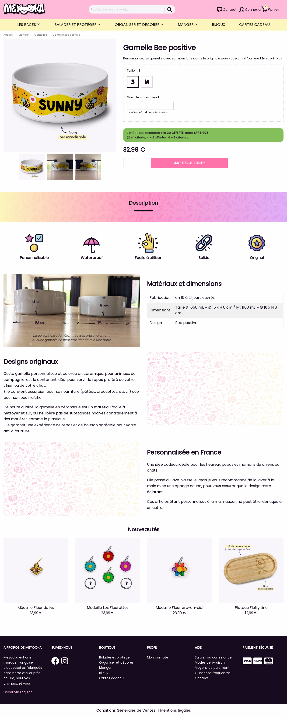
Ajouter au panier (189, 163)
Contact (230, 9)
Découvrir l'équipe (18, 692)
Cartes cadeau (254, 24)
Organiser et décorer (138, 24)
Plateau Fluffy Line (251, 607)
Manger (186, 24)
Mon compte (157, 657)
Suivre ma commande (213, 657)
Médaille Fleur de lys (36, 607)
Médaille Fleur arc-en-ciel (179, 607)
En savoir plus (272, 58)
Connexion (253, 9)
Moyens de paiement (212, 667)
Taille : (131, 70)
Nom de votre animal (143, 97)
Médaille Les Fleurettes (108, 607)
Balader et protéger (76, 24)
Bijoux (218, 24)
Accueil (8, 35)
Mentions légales (175, 710)
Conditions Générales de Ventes (125, 710)
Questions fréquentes (213, 673)
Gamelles (40, 35)
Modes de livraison (210, 662)
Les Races (27, 24)
